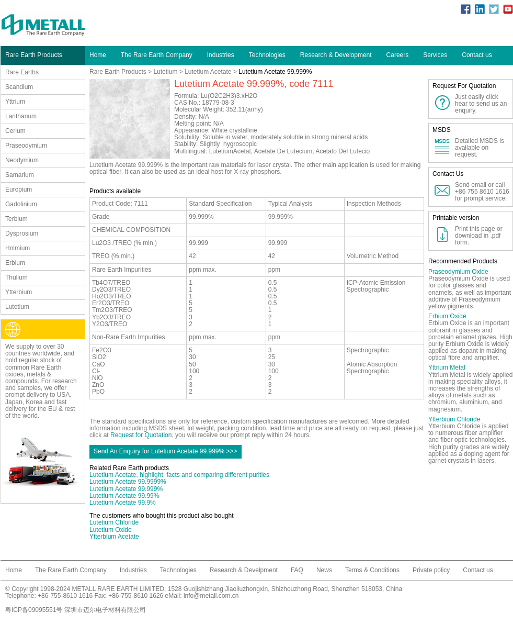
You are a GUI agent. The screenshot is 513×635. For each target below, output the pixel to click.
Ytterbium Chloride (454, 419)
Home (97, 55)
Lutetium (165, 71)
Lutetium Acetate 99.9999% (127, 481)
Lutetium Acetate (208, 71)
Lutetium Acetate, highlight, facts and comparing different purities (179, 474)
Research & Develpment (244, 570)
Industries (220, 55)
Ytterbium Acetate (114, 536)
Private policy (431, 570)
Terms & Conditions (372, 570)
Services (435, 55)
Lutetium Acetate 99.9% (122, 502)
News (324, 570)
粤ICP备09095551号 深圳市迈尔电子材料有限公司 (75, 610)
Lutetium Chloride (114, 522)
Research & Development (336, 55)
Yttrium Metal (446, 367)
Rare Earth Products (117, 71)
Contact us (477, 55)
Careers (397, 55)
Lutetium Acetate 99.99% (124, 495)
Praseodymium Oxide (458, 271)
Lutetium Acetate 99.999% (126, 489)
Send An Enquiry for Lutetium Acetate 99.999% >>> (165, 451)
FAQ (297, 570)
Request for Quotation (141, 435)
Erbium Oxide (447, 316)
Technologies (267, 55)
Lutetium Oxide (110, 529)
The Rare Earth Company (156, 55)
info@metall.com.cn (211, 595)
